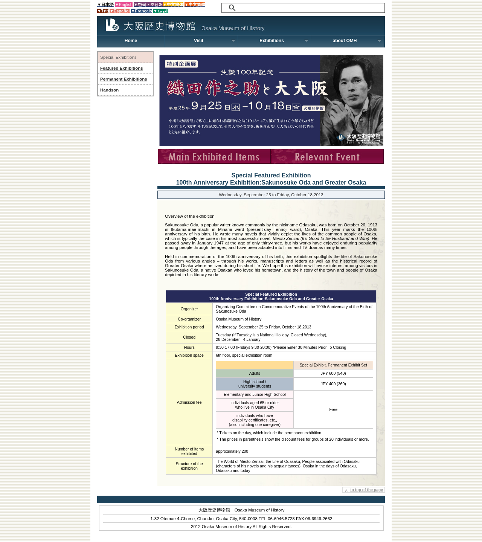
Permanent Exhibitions (123, 79)
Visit (214, 40)
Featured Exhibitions (121, 68)
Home (131, 40)
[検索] (296, 7)
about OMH (357, 40)
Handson (109, 90)
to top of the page (366, 490)
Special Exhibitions (118, 57)
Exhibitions (283, 40)
